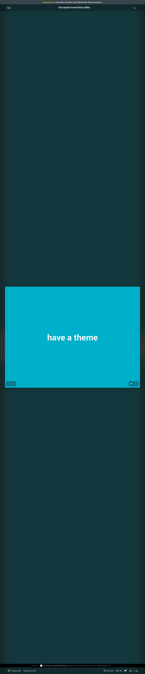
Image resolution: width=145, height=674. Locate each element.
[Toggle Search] (134, 8)
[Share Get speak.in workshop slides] (125, 670)
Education (109, 671)
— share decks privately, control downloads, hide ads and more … (72, 2)
